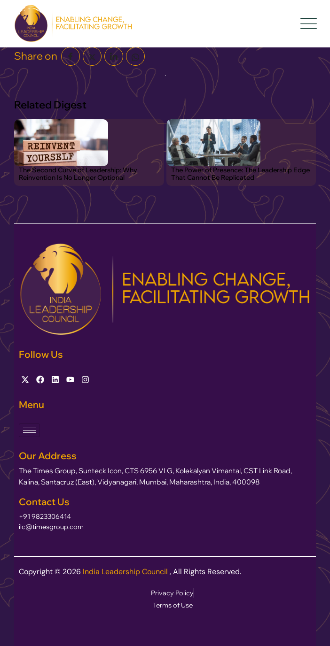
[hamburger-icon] (29, 430)
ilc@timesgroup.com (51, 527)
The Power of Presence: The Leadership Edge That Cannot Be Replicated (240, 173)
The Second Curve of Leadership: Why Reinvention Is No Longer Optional (78, 173)
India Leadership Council (126, 572)
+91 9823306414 (45, 516)
